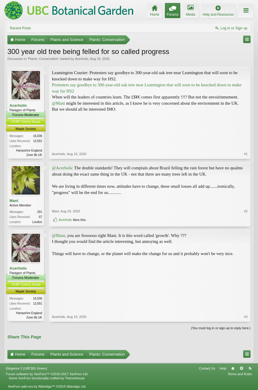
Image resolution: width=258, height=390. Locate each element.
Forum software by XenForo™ (47, 374)
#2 (246, 211)
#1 (246, 154)
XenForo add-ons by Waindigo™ (31, 386)
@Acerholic (62, 167)
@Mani (58, 103)
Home (233, 368)
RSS (250, 368)
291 (39, 212)
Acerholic (81, 59)
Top (241, 368)
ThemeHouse (75, 378)
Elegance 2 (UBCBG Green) (26, 368)
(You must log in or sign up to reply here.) (221, 328)
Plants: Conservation (43, 59)
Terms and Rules (239, 374)
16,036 (37, 136)
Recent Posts (20, 28)
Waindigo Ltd (75, 386)
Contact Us (207, 368)
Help (222, 368)
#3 (246, 317)
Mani (13, 200)
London (37, 222)
